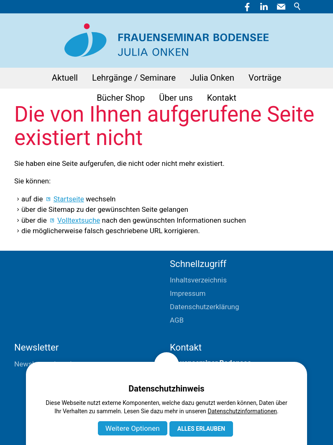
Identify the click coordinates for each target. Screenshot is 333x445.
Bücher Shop (121, 98)
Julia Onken (212, 78)
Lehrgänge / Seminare (134, 78)
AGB (177, 320)
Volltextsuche (78, 220)
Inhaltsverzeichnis (198, 280)
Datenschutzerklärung (204, 307)
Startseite (69, 199)
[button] (281, 6)
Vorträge (264, 78)
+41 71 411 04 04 (197, 403)
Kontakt (221, 98)
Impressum (188, 293)
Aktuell (65, 78)
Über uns (175, 98)
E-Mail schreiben (196, 416)
